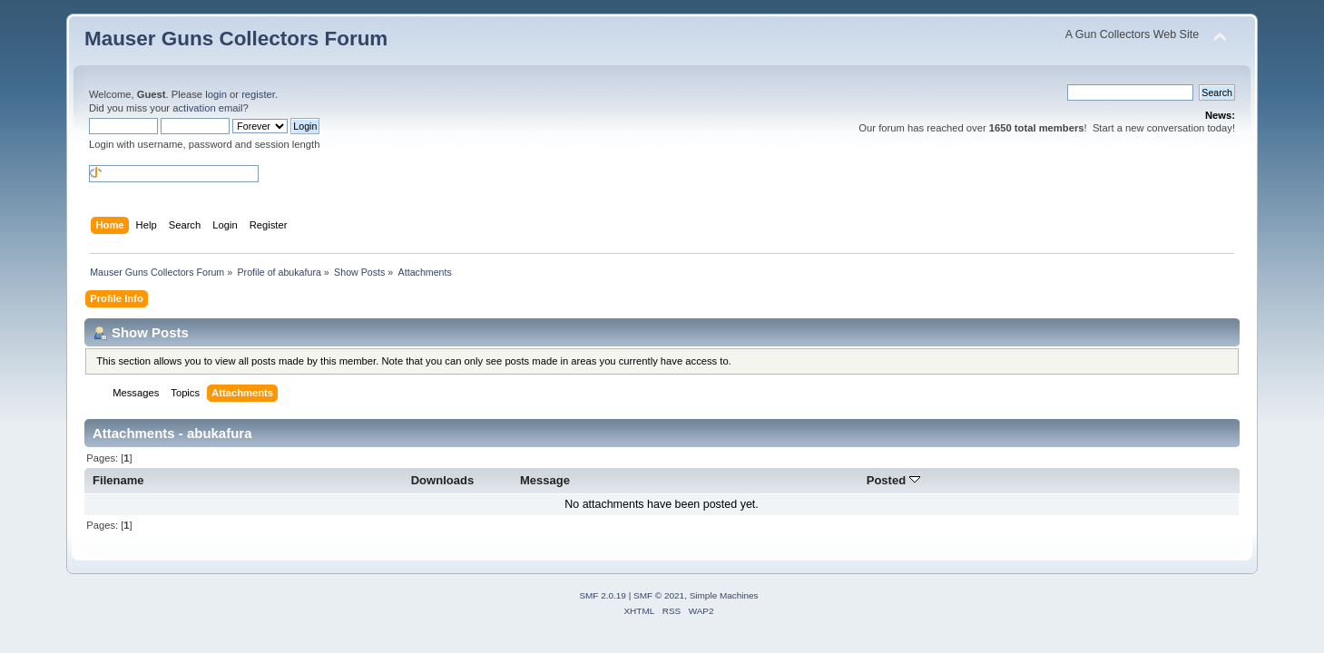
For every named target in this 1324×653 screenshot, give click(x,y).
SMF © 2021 (658, 595)
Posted (893, 480)
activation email (207, 107)
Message (545, 480)
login (216, 94)
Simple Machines (724, 595)
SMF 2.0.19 (602, 595)
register (258, 94)
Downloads (443, 480)
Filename (118, 480)
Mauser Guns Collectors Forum (235, 38)
